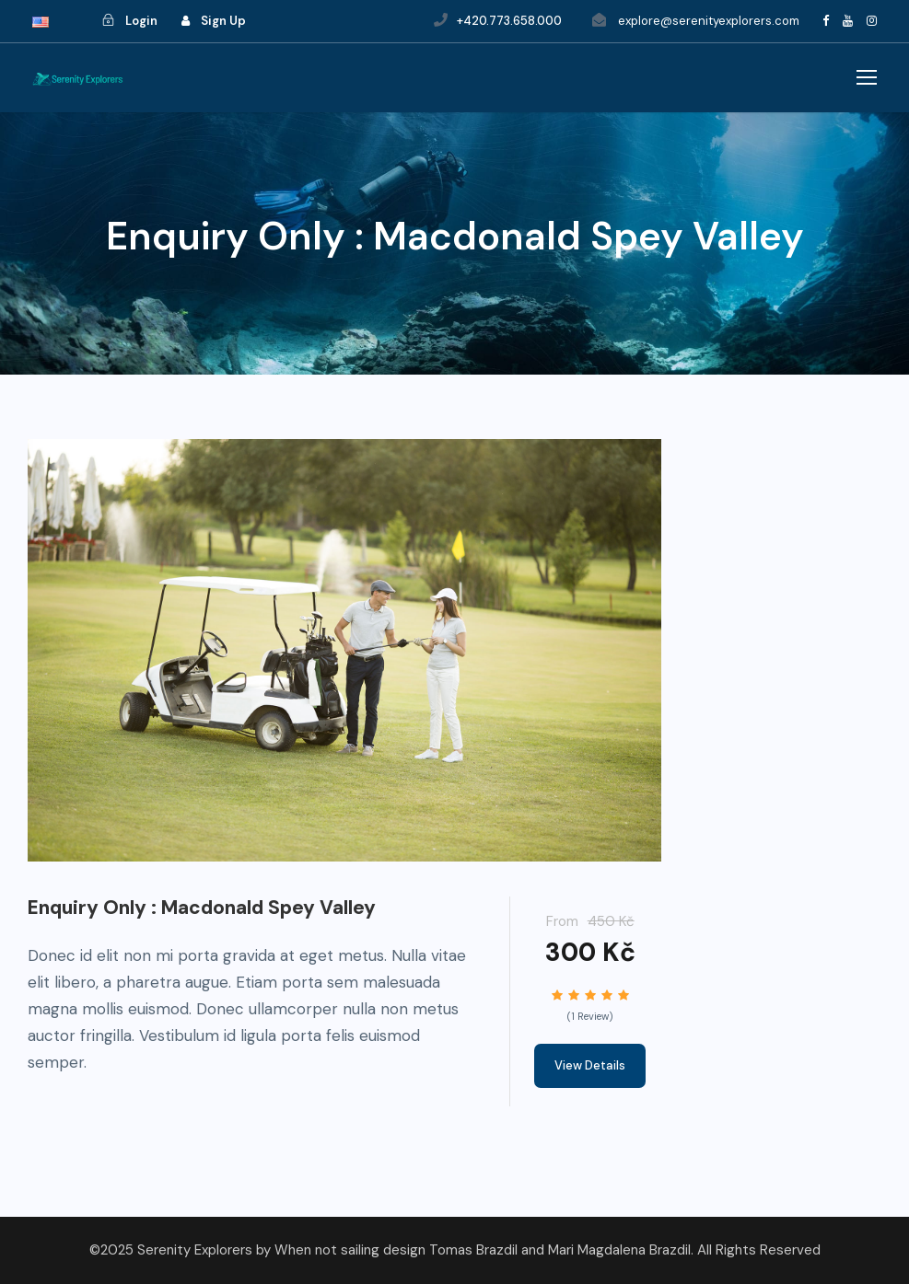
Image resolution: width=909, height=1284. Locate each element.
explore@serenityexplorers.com (708, 21)
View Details (589, 1065)
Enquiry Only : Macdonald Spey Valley (202, 907)
